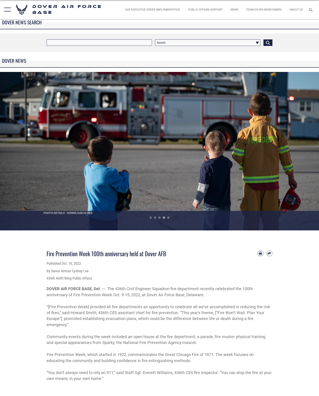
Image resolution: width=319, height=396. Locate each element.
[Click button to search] (267, 42)
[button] (6, 9)
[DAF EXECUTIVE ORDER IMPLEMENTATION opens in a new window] (152, 9)
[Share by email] (269, 253)
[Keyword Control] (99, 42)
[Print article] (260, 253)
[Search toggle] (311, 9)
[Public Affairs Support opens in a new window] (205, 9)
